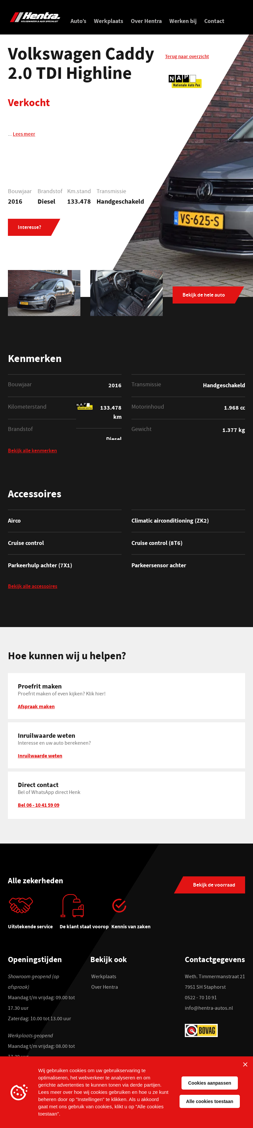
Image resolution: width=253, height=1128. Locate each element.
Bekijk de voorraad (214, 885)
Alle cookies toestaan (209, 1101)
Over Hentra (146, 21)
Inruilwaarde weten (40, 755)
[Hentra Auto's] (35, 17)
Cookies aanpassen (209, 1083)
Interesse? (29, 228)
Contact (214, 21)
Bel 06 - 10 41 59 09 (38, 804)
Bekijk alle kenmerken (32, 451)
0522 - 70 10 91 (201, 998)
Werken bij (183, 21)
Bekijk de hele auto (204, 294)
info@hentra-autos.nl (209, 1008)
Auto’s (78, 21)
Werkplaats (108, 21)
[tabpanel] (34, 914)
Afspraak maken (36, 705)
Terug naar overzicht (187, 58)
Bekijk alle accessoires (32, 586)
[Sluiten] (245, 1064)
